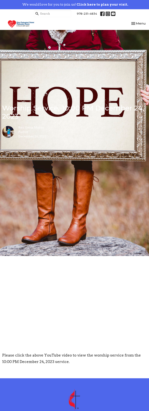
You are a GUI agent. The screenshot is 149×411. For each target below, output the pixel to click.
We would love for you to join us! (75, 4)
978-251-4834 (87, 13)
